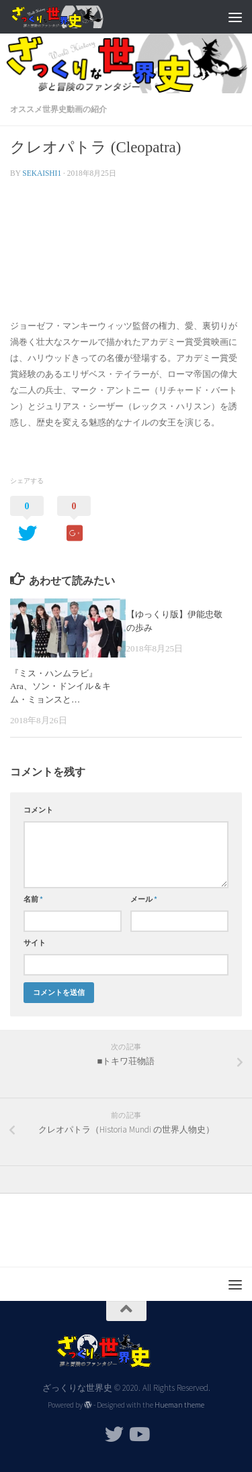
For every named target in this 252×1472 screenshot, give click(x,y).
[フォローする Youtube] (138, 1434)
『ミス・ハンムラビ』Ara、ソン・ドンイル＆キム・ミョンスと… (60, 686)
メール (143, 899)
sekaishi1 (41, 173)
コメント (38, 809)
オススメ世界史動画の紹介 (58, 109)
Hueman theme (179, 1405)
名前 (33, 899)
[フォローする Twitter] (114, 1434)
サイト (35, 942)
